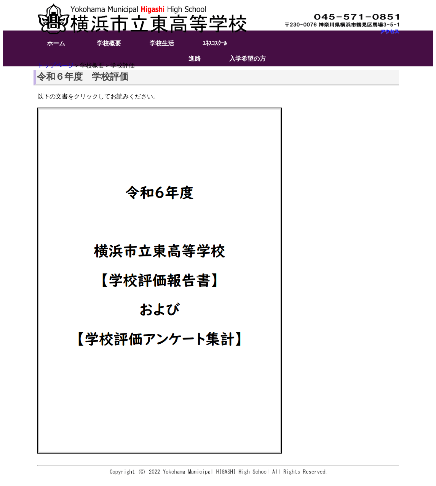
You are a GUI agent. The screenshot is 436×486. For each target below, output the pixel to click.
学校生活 (162, 43)
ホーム (56, 43)
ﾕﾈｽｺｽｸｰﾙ (215, 43)
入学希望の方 (247, 58)
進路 (194, 58)
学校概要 (109, 43)
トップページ (55, 65)
